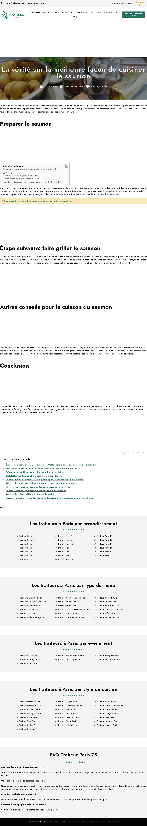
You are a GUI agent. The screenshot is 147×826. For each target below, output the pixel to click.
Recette (94, 86)
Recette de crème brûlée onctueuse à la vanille (30, 494)
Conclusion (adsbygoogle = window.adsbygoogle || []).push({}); (31, 181)
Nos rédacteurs (74, 821)
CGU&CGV (105, 821)
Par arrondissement (40, 12)
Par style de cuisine (107, 12)
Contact (115, 821)
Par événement (85, 12)
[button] (133, 14)
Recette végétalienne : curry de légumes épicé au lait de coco (38, 486)
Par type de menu (63, 12)
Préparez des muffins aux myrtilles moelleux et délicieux (35, 472)
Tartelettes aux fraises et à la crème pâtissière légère (34, 475)
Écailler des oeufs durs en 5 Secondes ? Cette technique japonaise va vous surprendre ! (51, 464)
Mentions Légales (90, 821)
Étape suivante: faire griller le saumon (20, 175)
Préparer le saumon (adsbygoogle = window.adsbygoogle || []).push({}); (30, 171)
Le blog (74, 16)
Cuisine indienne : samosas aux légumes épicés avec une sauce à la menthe (45, 479)
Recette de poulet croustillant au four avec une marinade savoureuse (41, 483)
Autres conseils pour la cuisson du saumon (22, 178)
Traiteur (103, 86)
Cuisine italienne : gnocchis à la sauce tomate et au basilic (36, 490)
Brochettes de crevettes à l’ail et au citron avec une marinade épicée (41, 468)
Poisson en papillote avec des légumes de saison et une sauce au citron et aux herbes (50, 497)
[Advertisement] (73, 39)
